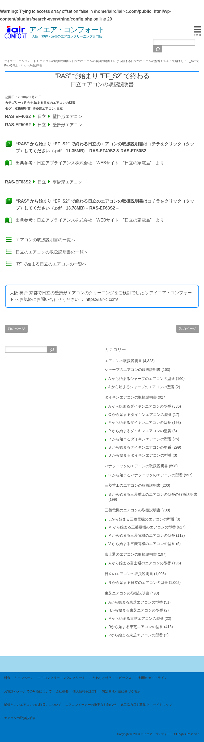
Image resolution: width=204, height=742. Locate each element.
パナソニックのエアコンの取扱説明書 (136, 466)
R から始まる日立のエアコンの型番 (49, 103)
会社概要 (62, 691)
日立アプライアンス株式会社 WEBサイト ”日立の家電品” (94, 163)
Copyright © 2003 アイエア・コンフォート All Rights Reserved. (158, 734)
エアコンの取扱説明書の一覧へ (45, 239)
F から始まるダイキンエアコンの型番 (139, 422)
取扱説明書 (23, 108)
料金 (7, 678)
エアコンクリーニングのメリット (61, 678)
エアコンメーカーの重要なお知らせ (90, 705)
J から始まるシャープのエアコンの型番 (141, 387)
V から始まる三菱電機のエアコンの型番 (141, 544)
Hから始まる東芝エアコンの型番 (135, 610)
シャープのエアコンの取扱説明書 (132, 369)
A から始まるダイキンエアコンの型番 (139, 406)
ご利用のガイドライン (151, 678)
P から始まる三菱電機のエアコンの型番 (141, 535)
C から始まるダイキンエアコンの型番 (140, 414)
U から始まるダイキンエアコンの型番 (140, 455)
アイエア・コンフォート (67, 30)
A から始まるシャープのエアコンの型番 (141, 378)
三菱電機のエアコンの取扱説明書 (132, 510)
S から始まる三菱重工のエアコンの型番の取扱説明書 (152, 494)
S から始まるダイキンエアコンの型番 (139, 447)
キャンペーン (23, 678)
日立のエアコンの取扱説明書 (129, 574)
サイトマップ (162, 705)
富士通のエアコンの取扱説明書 (131, 554)
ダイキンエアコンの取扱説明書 (131, 397)
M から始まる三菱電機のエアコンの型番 (142, 527)
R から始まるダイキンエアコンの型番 (140, 439)
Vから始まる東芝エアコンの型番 (135, 635)
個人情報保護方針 (85, 691)
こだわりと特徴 (100, 678)
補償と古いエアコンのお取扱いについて (32, 705)
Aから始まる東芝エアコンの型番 (135, 602)
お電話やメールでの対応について (28, 691)
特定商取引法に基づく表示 (121, 691)
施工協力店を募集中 (134, 705)
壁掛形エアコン (43, 108)
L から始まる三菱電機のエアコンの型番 (141, 519)
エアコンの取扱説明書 (123, 361)
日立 (59, 108)
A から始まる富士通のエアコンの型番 (139, 563)
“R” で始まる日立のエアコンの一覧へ (51, 264)
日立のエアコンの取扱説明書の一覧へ (52, 252)
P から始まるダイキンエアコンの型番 (139, 431)
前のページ (16, 329)
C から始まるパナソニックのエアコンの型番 (145, 475)
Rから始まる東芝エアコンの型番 (135, 627)
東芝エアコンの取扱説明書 (127, 593)
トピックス (123, 678)
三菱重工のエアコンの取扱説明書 (132, 485)
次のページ (187, 329)
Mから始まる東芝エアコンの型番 (136, 618)
